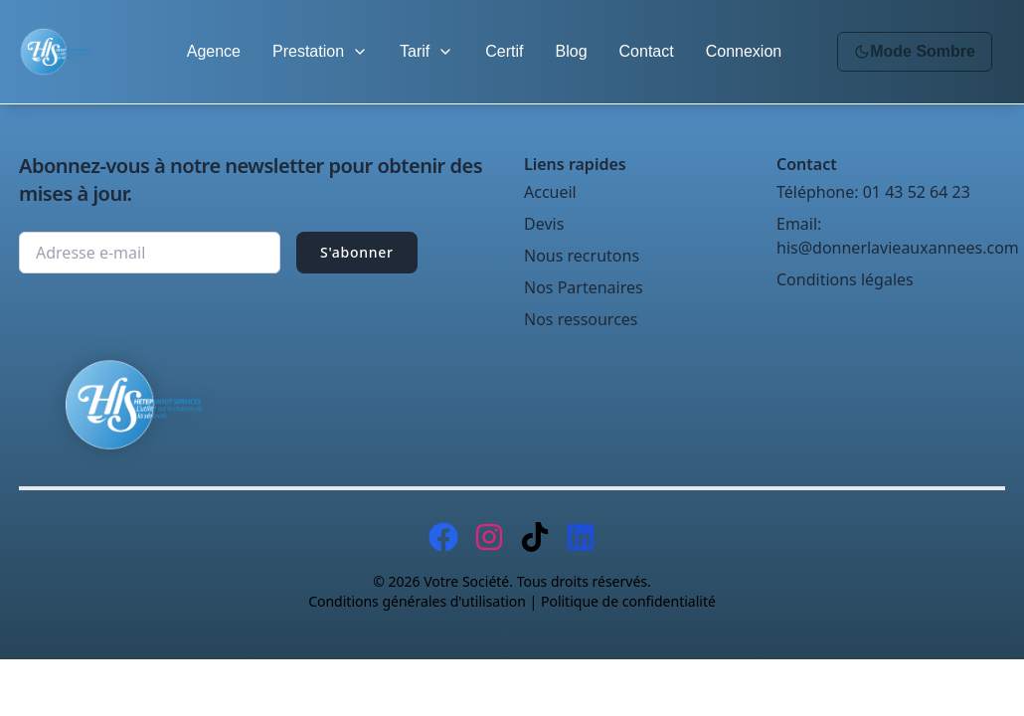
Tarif (426, 51)
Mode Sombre (914, 51)
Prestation (320, 51)
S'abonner (357, 252)
